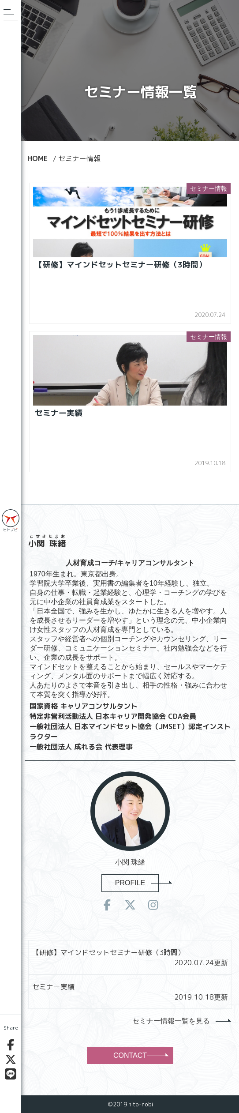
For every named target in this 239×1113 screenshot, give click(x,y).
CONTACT (140, 1055)
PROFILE (137, 883)
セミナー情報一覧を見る (181, 1021)
